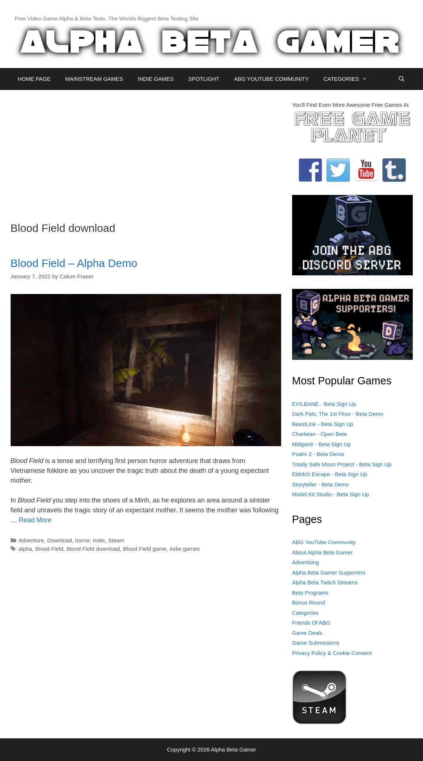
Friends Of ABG (311, 622)
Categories (305, 613)
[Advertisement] (146, 152)
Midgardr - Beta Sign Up (321, 444)
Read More (35, 520)
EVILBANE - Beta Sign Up (324, 404)
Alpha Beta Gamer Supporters (329, 572)
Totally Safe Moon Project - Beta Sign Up (342, 464)
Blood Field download (93, 549)
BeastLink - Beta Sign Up (323, 424)
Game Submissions (316, 643)
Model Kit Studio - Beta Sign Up (330, 494)
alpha (25, 549)
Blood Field (49, 549)
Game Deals (307, 633)
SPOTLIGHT (203, 79)
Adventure (31, 540)
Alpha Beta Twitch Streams (325, 582)
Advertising (305, 562)
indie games (185, 549)
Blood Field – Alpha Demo (74, 263)
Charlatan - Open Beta (319, 434)
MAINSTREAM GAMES (94, 79)
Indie (99, 540)
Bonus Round (308, 602)
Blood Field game (144, 549)
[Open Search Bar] (401, 79)
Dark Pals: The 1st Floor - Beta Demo (338, 414)
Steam (116, 540)
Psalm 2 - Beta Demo (318, 454)
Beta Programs (310, 592)
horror (82, 540)
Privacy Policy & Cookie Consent (332, 653)
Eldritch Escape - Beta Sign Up (329, 474)
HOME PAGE (34, 79)
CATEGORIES (349, 79)
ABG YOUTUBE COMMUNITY (271, 79)
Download (59, 540)
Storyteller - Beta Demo (320, 484)
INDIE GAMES (156, 79)
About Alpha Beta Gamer (322, 552)
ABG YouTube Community (324, 542)
